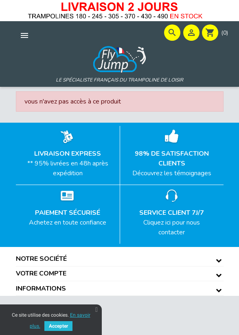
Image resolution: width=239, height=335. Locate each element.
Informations (41, 288)
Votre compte (41, 273)
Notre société (41, 258)
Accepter (58, 326)
